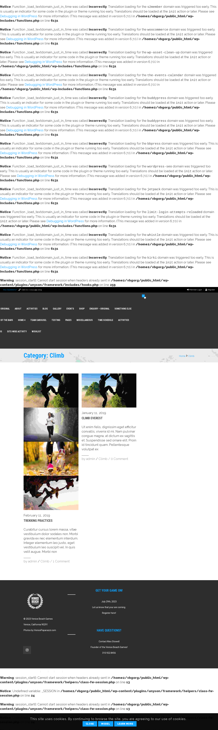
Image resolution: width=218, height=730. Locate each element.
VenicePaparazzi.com (45, 622)
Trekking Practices (38, 513)
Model (105, 724)
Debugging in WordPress (18, 15)
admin (32, 554)
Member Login (194, 282)
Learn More (125, 724)
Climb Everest (92, 410)
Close (90, 724)
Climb (191, 348)
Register (210, 282)
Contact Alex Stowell (109, 634)
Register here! (109, 605)
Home (182, 348)
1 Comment (61, 554)
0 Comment (119, 451)
